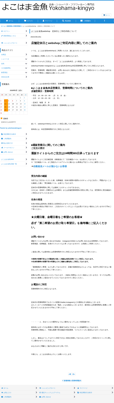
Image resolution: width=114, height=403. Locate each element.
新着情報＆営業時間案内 (71, 381)
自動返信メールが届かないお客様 (50, 166)
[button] (66, 21)
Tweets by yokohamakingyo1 (10, 128)
